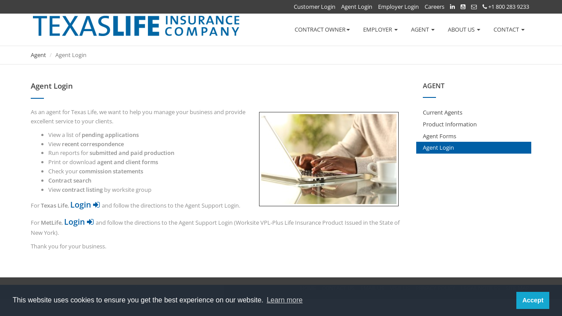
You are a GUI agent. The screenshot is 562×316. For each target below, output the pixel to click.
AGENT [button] (423, 29)
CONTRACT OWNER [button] (322, 29)
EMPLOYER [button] (380, 29)
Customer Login (314, 7)
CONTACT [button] (509, 29)
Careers (434, 7)
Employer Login (398, 7)
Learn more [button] (285, 300)
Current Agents (442, 112)
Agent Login (356, 7)
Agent (38, 55)
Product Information (450, 124)
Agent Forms (439, 136)
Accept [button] (533, 300)
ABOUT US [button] (464, 29)
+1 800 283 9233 (506, 7)
